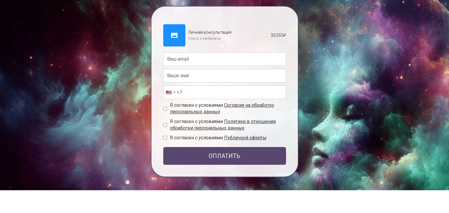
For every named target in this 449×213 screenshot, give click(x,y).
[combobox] (170, 92)
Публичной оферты (245, 138)
